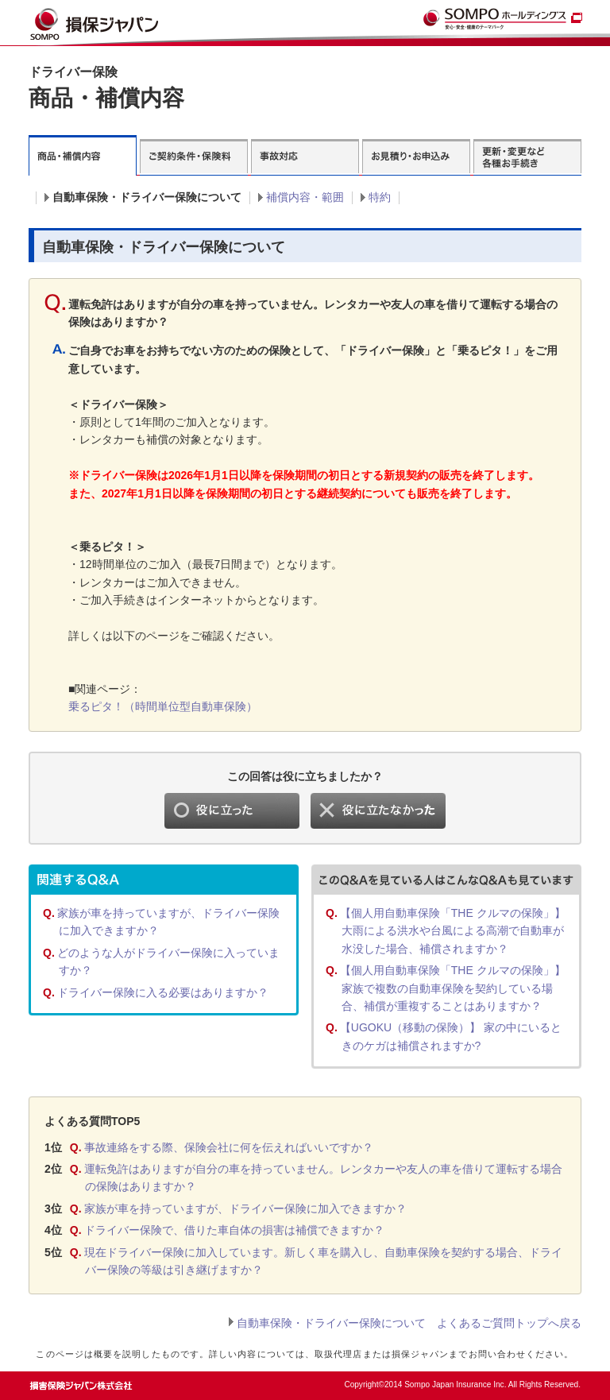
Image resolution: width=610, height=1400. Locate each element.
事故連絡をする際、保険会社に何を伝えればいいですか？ (228, 1147)
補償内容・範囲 (305, 197)
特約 (380, 197)
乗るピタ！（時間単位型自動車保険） (162, 706)
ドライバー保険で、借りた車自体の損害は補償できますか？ (234, 1230)
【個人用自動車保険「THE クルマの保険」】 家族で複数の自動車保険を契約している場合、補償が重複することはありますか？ (453, 988)
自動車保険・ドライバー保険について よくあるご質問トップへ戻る (409, 1323)
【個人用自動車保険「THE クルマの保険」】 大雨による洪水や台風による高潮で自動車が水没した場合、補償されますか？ (453, 931)
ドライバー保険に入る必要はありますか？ (162, 992)
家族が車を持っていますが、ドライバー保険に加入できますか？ (245, 1208)
